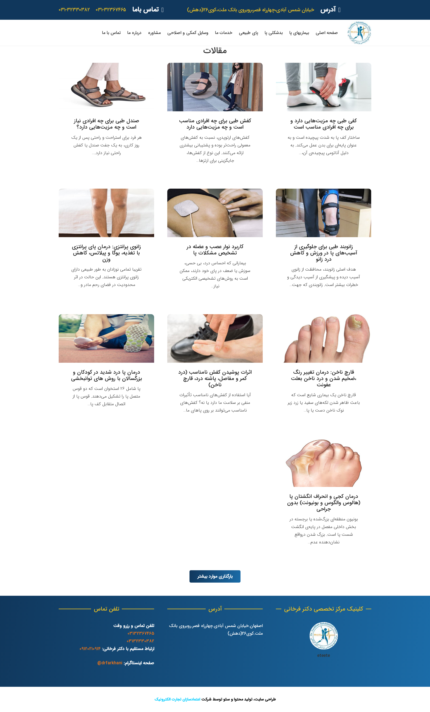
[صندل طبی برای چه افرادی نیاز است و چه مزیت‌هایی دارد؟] (106, 87)
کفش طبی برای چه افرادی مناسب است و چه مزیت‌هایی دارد (215, 124)
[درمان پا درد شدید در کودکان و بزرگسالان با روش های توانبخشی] (106, 338)
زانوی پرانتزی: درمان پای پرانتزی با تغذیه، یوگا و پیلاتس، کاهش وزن (106, 253)
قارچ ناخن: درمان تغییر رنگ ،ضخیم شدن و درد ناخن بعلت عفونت (323, 378)
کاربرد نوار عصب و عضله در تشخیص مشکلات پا (215, 250)
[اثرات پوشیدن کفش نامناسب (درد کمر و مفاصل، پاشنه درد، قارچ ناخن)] (215, 338)
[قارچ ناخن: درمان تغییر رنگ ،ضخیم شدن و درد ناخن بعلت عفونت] (323, 338)
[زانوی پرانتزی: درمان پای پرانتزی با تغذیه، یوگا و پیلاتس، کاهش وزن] (106, 213)
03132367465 (141, 633)
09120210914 (90, 648)
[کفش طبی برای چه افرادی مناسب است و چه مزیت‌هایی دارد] (215, 87)
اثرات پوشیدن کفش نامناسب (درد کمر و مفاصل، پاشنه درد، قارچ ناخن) (215, 378)
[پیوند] (359, 32)
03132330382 (140, 641)
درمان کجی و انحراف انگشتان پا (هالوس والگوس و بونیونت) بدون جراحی (323, 502)
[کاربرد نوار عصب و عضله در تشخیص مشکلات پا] (215, 213)
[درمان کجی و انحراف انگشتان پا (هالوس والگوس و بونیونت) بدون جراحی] (323, 462)
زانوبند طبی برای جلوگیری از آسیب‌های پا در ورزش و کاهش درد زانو (323, 253)
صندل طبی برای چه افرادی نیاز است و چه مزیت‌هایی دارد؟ (106, 124)
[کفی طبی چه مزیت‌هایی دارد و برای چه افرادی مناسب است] (323, 87)
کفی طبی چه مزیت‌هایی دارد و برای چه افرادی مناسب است (323, 124)
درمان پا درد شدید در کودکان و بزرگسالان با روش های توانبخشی (106, 375)
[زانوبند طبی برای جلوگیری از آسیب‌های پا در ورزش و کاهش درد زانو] (323, 213)
